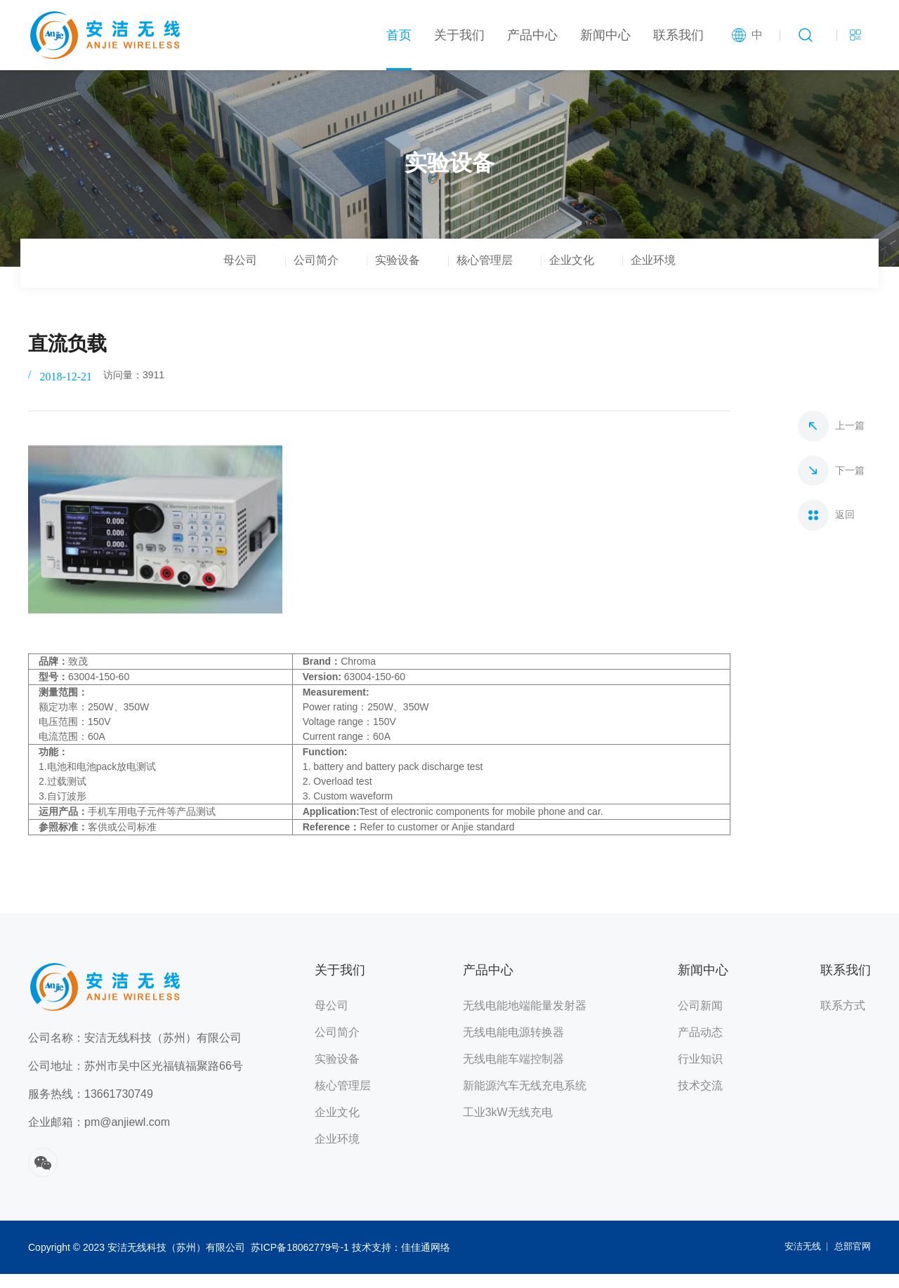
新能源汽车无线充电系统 (524, 1100)
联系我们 (678, 35)
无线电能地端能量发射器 (524, 1019)
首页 (399, 35)
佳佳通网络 (425, 1261)
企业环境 (702, 276)
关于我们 (459, 35)
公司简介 (286, 276)
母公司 (191, 276)
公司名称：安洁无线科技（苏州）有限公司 (135, 1052)
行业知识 (700, 1073)
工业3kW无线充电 (508, 1126)
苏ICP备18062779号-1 (300, 1261)
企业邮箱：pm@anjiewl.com (99, 1136)
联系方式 (842, 1019)
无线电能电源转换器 (513, 1046)
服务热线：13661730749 (90, 1108)
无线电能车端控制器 (513, 1073)
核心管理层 (494, 276)
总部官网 (851, 1261)
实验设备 (387, 276)
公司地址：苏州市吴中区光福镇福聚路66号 (135, 1080)
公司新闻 (700, 1019)
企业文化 (601, 276)
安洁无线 (797, 1261)
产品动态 (700, 1046)
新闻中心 (605, 35)
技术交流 (700, 1100)
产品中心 (532, 35)
